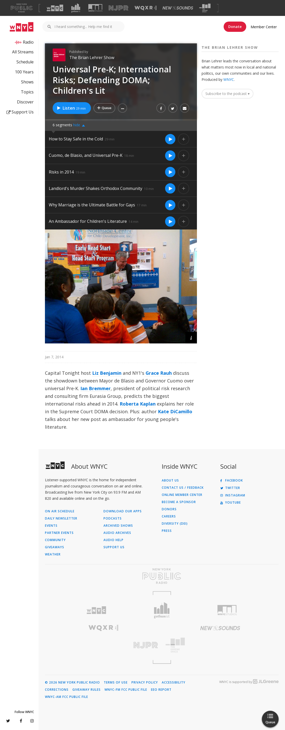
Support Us (20, 112)
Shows (27, 82)
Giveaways (54, 547)
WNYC (228, 79)
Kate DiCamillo (175, 411)
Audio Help (113, 540)
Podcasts (112, 518)
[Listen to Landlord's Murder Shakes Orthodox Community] (170, 188)
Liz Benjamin (106, 373)
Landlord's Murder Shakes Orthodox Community (95, 188)
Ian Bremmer (95, 388)
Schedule (25, 62)
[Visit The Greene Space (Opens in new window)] (205, 8)
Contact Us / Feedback (183, 487)
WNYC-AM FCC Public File (66, 696)
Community (55, 540)
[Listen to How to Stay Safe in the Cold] (170, 139)
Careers (169, 516)
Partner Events (59, 532)
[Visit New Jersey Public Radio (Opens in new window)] (103, 645)
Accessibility (173, 682)
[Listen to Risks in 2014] (170, 172)
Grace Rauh (158, 373)
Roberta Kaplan (138, 404)
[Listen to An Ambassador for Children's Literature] (170, 221)
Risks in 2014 (61, 172)
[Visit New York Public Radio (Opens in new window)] (162, 576)
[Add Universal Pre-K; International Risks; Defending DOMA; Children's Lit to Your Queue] (104, 108)
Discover (25, 102)
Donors (169, 509)
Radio (28, 42)
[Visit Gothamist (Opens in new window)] (75, 8)
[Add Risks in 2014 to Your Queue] (183, 172)
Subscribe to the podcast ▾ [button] (227, 93)
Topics (27, 92)
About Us (170, 480)
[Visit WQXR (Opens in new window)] (145, 8)
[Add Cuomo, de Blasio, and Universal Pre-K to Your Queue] (183, 155)
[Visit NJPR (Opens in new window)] (118, 8)
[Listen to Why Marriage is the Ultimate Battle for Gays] (170, 205)
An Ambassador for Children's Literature (88, 221)
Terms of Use (116, 682)
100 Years (24, 72)
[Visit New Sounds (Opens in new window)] (178, 8)
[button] (122, 108)
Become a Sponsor (179, 502)
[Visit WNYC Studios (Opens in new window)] (95, 8)
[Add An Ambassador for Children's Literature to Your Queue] (183, 221)
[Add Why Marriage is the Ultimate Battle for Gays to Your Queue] (183, 205)
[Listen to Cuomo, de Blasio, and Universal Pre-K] (170, 155)
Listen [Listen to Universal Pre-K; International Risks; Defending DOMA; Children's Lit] (71, 108)
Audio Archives (117, 532)
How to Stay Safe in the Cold (76, 139)
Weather (53, 554)
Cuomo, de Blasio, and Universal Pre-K (85, 155)
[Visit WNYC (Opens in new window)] (55, 8)
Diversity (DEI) (175, 523)
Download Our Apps (122, 511)
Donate (235, 26)
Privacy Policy (144, 682)
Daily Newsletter (61, 518)
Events (51, 525)
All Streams (23, 52)
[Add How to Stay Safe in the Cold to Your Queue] (183, 139)
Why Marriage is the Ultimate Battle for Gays (92, 205)
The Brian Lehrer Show (91, 57)
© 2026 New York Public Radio (72, 682)
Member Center (264, 26)
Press (167, 530)
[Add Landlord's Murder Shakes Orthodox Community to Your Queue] (183, 188)
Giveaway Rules (86, 689)
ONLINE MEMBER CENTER (182, 494)
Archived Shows (118, 525)
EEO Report (161, 689)
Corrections (57, 689)
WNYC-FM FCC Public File (125, 689)
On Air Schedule (59, 511)
